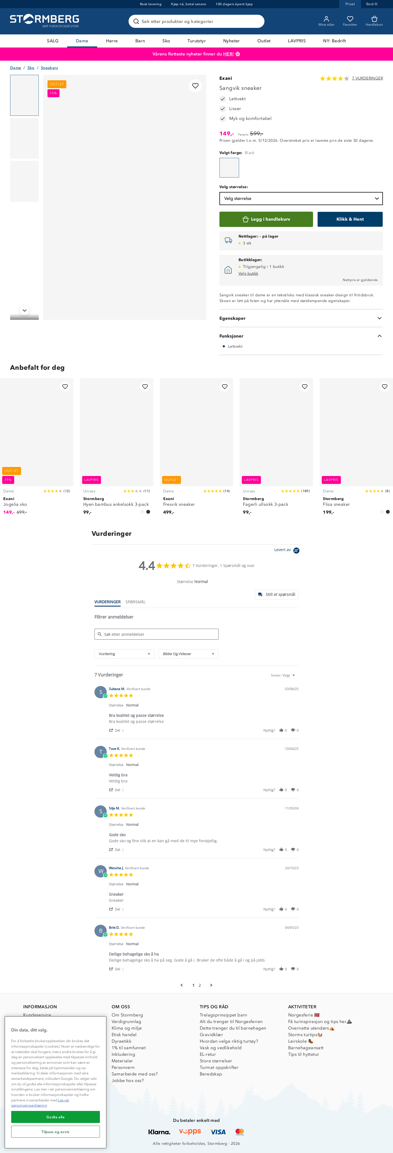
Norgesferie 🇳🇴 (304, 1015)
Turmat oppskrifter (219, 1067)
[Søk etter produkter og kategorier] (198, 21)
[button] (117, 730)
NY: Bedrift (334, 40)
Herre (112, 40)
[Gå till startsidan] (45, 21)
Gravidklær (211, 1034)
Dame (82, 40)
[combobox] (124, 654)
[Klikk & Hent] (350, 219)
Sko (166, 40)
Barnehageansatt (306, 1047)
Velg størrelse (302, 198)
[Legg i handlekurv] (266, 219)
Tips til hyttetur (303, 1054)
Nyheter (231, 40)
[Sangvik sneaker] (229, 168)
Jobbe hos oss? (128, 1080)
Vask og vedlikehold (221, 1047)
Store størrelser (216, 1060)
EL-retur (208, 1054)
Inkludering (123, 1054)
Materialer (122, 1060)
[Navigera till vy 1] (24, 95)
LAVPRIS (297, 40)
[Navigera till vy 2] (24, 138)
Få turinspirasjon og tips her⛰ (320, 1021)
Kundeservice (37, 1015)
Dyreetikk (122, 1041)
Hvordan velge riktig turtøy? (229, 1041)
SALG (52, 40)
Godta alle (55, 1117)
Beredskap (211, 1074)
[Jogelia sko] (36, 449)
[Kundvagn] (374, 21)
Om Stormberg (127, 1015)
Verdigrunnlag (126, 1021)
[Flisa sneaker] (356, 449)
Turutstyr (196, 40)
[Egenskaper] (301, 318)
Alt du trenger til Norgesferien (231, 1021)
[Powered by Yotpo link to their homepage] (287, 551)
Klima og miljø (127, 1028)
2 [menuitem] (200, 985)
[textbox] (297, 677)
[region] (55, 1082)
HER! (228, 54)
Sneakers (49, 68)
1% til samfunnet (129, 1047)
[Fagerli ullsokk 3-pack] (276, 449)
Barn (140, 40)
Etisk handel (124, 1034)
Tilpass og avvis (55, 1132)
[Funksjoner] (301, 336)
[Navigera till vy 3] (24, 181)
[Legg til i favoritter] (195, 85)
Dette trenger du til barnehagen (233, 1028)
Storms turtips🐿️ (305, 1034)
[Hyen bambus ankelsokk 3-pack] (116, 449)
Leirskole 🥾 (301, 1041)
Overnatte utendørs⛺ (311, 1028)
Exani (225, 78)
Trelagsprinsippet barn (223, 1015)
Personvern (123, 1067)
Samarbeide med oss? (135, 1074)
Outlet (263, 40)
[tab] (277, 594)
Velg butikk (248, 273)
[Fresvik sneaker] (196, 449)
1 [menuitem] (193, 985)
